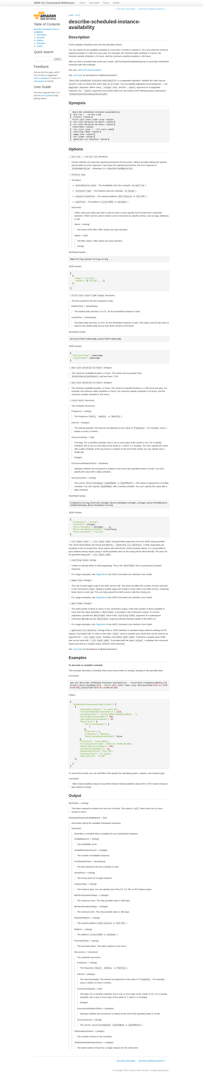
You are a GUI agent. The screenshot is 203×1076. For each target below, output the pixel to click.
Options (40, 40)
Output (40, 46)
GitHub (116, 3)
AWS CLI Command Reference (54, 2)
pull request (39, 81)
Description (42, 35)
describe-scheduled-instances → (152, 9)
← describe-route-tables (124, 9)
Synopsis (41, 37)
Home (82, 3)
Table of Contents (47, 24)
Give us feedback (41, 78)
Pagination (101, 574)
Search (57, 59)
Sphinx (166, 1070)
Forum (106, 3)
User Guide (94, 3)
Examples (41, 43)
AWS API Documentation (89, 70)
